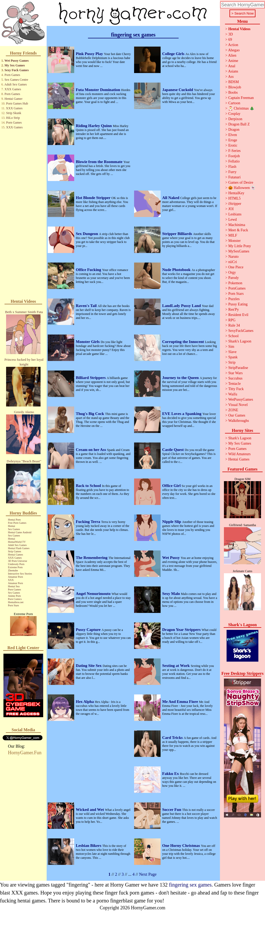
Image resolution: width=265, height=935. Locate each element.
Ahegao (234, 50)
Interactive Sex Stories (20, 573)
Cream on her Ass (91, 450)
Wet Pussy (171, 557)
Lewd (232, 220)
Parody (233, 278)
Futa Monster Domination (98, 90)
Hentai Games (15, 554)
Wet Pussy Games (17, 60)
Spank (232, 357)
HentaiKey (236, 193)
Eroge (232, 140)
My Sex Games (15, 65)
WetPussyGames (240, 399)
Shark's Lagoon (239, 341)
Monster (234, 241)
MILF (232, 235)
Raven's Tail (87, 306)
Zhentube (13, 570)
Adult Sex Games (15, 84)
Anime (233, 61)
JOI (230, 209)
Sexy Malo (171, 593)
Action (233, 45)
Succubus (235, 378)
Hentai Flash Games (18, 548)
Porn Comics (15, 599)
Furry (232, 172)
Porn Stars (13, 605)
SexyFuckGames (240, 331)
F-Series (234, 151)
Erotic (232, 145)
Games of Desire (240, 182)
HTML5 (234, 198)
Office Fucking (89, 270)
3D (230, 34)
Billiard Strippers (91, 378)
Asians (233, 71)
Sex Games (14, 529)
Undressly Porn (16, 564)
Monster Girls (88, 342)
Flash (232, 167)
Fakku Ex (171, 773)
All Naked (171, 198)
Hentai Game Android (19, 532)
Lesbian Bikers (89, 845)
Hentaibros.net (16, 602)
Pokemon (235, 283)
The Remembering (92, 557)
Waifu (232, 394)
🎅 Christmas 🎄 (241, 108)
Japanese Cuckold (178, 90)
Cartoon (234, 103)
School (233, 336)
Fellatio (234, 161)
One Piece (235, 267)
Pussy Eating (238, 304)
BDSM (233, 82)
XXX (11, 580)
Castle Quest (173, 450)
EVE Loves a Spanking (182, 414)
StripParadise (238, 368)
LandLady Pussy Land (182, 306)
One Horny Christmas (181, 845)
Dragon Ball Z (239, 124)
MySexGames (238, 251)
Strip (231, 362)
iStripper (234, 204)
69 (230, 40)
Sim (231, 347)
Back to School (89, 486)
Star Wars (235, 373)
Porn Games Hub (17, 103)
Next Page (148, 874)
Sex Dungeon (87, 234)
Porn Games (12, 75)
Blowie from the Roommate (99, 162)
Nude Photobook (177, 270)
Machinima (236, 225)
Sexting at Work (176, 665)
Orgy (232, 272)
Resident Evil (238, 315)
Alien (232, 55)
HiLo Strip (13, 118)
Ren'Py (233, 309)
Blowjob (234, 87)
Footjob (234, 156)
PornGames (236, 288)
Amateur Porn (15, 576)
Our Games (236, 415)
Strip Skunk (13, 113)
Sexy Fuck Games (17, 70)
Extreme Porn (15, 567)
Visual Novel (238, 405)
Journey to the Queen (181, 378)
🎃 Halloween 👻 (241, 188)
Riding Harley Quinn (94, 126)
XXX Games (13, 89)
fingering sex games (190, 885)
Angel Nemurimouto (94, 593)
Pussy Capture (88, 629)
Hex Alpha (85, 701)
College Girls (173, 54)
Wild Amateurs (239, 454)
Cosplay (234, 114)
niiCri (232, 262)
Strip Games (14, 551)
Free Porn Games (17, 522)
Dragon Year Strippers (182, 629)
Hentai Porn (14, 519)
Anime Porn (14, 595)
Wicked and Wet (90, 809)
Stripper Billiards (177, 234)
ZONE (233, 410)
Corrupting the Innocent (183, 342)
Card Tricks (173, 737)
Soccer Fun (172, 809)
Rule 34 (234, 325)
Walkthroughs (238, 421)
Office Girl (172, 486)
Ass (231, 77)
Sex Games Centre (16, 80)
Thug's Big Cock (90, 414)
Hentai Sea (14, 586)
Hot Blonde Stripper (93, 198)
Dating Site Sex (89, 665)
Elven (232, 135)
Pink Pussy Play (90, 54)
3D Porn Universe (17, 560)
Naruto (233, 257)
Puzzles (234, 299)
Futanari (234, 177)
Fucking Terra (88, 522)
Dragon (233, 130)
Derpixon (235, 119)
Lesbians (234, 214)
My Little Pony (239, 246)
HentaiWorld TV (17, 541)
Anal (231, 66)
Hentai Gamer (14, 99)
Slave (232, 352)
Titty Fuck (236, 389)
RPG (231, 320)
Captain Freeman (241, 98)
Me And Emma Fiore (180, 701)
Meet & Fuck (238, 230)
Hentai (11, 526)
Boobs (233, 92)
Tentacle (234, 384)
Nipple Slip (172, 522)
